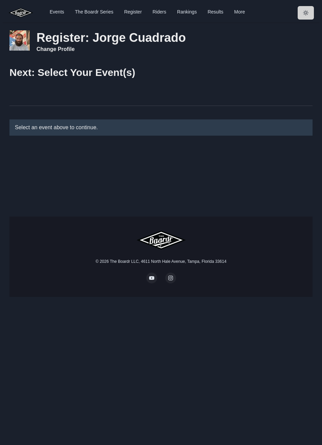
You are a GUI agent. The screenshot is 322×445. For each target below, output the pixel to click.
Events (57, 12)
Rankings (187, 12)
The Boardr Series (94, 12)
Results (215, 12)
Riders (159, 12)
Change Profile (55, 49)
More (239, 12)
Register (133, 12)
